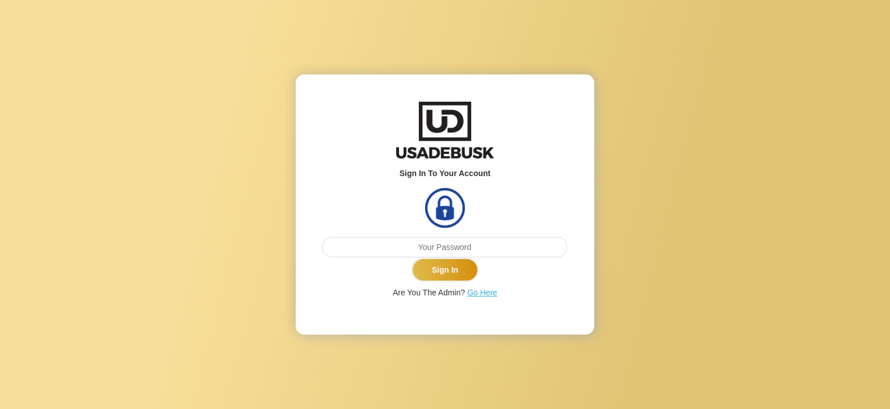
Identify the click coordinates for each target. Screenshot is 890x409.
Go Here (482, 292)
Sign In (445, 269)
